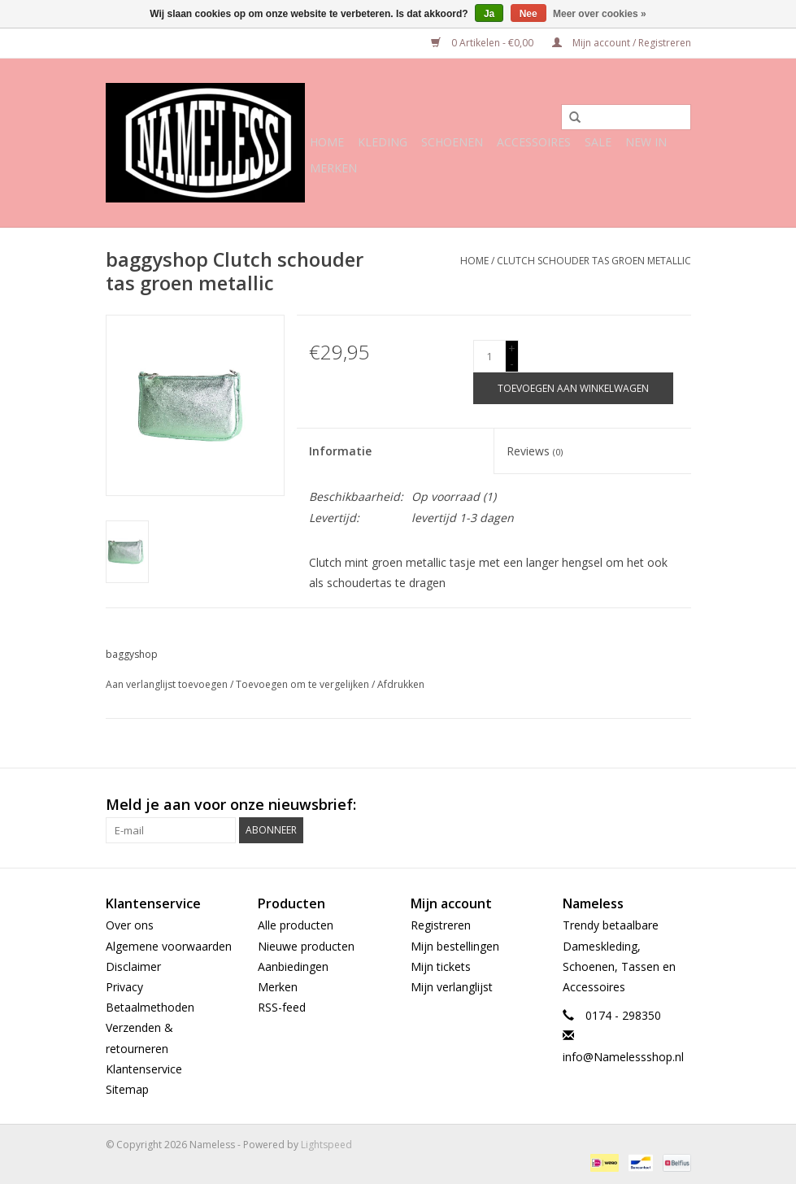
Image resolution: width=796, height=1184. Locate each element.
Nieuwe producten (306, 946)
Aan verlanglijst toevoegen (167, 684)
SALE (598, 142)
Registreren (441, 925)
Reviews (535, 451)
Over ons (130, 925)
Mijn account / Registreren (621, 43)
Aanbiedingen (293, 966)
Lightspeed (326, 1144)
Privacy (124, 987)
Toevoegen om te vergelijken (304, 684)
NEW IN (646, 142)
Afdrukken (400, 684)
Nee (528, 14)
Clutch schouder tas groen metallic (594, 261)
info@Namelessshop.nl (623, 1056)
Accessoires (534, 142)
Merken (333, 168)
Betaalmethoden (150, 1007)
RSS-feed (282, 1007)
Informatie (340, 451)
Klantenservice (144, 1069)
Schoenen (452, 142)
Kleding (382, 142)
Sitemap (127, 1089)
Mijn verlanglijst (452, 987)
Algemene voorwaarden (169, 946)
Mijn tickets (441, 966)
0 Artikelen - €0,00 (483, 43)
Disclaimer (133, 966)
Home (327, 142)
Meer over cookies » (599, 14)
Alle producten (295, 925)
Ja (489, 14)
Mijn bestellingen (455, 946)
